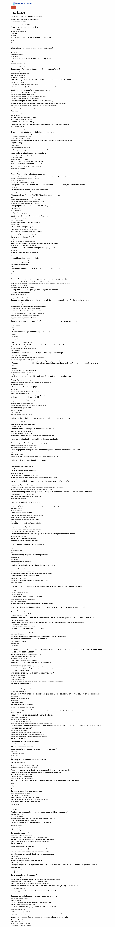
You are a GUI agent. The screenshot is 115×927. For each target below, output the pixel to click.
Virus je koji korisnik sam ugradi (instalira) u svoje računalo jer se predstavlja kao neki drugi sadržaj (35, 149)
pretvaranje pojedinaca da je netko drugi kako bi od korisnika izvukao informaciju (29, 837)
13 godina (13, 788)
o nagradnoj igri (14, 872)
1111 (12, 552)
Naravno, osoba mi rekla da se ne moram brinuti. (22, 433)
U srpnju (12, 464)
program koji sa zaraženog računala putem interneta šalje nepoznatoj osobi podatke (30, 841)
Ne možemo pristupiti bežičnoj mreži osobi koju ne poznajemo (25, 203)
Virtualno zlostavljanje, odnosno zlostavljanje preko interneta (25, 741)
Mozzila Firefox (14, 250)
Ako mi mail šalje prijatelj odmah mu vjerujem (21, 136)
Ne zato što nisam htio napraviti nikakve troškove (22, 721)
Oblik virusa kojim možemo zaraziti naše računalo (22, 746)
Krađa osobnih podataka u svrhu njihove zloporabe (23, 117)
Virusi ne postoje (14, 56)
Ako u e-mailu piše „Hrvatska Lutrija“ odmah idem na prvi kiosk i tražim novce (28, 134)
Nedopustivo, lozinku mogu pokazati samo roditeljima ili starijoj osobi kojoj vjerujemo (31, 573)
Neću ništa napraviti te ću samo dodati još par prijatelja (23, 904)
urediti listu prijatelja (15, 856)
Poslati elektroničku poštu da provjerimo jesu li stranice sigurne (25, 485)
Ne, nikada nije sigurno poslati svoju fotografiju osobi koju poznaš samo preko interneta (32, 435)
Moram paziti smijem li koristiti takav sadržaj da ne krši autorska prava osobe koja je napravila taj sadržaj (36, 913)
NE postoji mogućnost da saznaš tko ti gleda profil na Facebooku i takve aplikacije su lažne (33, 818)
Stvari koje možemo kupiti (16, 712)
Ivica (12, 44)
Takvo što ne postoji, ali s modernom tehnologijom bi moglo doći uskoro (27, 161)
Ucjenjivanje (13, 334)
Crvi (11, 757)
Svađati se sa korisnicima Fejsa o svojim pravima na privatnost (25, 391)
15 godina (13, 783)
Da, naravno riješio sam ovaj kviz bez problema (21, 665)
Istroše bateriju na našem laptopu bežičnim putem (22, 191)
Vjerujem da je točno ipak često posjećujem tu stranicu (23, 626)
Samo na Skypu (14, 806)
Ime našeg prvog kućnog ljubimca (18, 180)
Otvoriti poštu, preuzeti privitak (17, 542)
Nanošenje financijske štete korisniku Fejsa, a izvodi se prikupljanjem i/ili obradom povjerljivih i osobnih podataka (38, 344)
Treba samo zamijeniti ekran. (17, 220)
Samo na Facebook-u (15, 804)
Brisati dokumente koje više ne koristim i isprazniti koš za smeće (25, 531)
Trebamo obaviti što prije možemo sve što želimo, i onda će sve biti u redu (27, 201)
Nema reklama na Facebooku (17, 634)
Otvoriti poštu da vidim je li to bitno (18, 536)
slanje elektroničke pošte (16, 829)
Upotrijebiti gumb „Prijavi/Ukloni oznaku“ (21, 380)
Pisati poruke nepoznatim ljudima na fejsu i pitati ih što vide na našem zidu (27, 357)
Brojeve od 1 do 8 (15, 171)
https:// (12, 271)
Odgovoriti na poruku (15, 422)
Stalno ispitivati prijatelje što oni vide (19, 355)
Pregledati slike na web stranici (18, 675)
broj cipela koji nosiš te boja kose (18, 691)
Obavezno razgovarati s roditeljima (19, 611)
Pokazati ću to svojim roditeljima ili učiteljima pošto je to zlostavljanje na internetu (31, 902)
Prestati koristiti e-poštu (16, 426)
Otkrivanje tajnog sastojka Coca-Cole (19, 346)
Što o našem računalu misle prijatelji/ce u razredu (22, 213)
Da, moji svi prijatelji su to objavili (18, 601)
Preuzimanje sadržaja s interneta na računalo (21, 743)
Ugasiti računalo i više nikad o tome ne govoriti (21, 925)
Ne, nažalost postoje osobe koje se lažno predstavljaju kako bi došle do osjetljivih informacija (33, 890)
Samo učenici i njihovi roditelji (17, 416)
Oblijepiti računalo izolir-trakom (18, 75)
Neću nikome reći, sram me (17, 921)
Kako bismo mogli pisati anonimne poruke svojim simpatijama (25, 315)
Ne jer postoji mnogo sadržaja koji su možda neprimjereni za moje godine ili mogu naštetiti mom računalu (36, 668)
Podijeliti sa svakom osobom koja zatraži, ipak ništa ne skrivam (25, 519)
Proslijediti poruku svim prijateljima (18, 421)
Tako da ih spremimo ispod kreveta (18, 294)
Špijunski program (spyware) (17, 753)
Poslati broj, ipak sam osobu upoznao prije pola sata (22, 494)
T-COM (12, 275)
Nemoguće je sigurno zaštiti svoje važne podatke (22, 297)
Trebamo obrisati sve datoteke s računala (20, 304)
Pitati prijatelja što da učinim (17, 702)
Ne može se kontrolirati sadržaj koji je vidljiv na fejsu (22, 359)
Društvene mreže (15, 643)
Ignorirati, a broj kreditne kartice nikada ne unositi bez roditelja (26, 732)
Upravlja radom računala (16, 582)
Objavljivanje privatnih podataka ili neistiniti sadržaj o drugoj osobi (25, 765)
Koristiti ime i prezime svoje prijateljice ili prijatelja (22, 403)
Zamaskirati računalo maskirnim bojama (20, 73)
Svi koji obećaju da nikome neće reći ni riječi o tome (22, 372)
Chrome (12, 255)
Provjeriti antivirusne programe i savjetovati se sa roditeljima (25, 222)
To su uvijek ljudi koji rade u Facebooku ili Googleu (22, 287)
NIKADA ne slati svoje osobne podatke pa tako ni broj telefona (26, 496)
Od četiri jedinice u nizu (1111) (17, 510)
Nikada (12, 61)
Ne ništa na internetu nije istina (18, 605)
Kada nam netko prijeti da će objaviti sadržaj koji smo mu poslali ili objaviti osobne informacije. (34, 477)
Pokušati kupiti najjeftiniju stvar (18, 679)
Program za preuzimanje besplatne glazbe (20, 793)
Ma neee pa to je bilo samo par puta (19, 717)
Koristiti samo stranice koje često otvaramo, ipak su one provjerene (26, 527)
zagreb (12, 547)
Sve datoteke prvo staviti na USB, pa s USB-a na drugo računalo (25, 308)
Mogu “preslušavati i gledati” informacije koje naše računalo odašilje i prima (29, 189)
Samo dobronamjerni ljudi (16, 410)
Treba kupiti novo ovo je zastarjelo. (18, 218)
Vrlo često (13, 65)
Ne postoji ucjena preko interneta (18, 479)
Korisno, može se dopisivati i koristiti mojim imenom (22, 571)
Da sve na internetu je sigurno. (17, 82)
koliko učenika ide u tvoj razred (18, 689)
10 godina (13, 785)
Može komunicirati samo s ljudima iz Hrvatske (21, 23)
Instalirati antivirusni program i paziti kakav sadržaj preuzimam (26, 529)
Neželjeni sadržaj (14, 647)
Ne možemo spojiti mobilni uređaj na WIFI (20, 24)
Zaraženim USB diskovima (17, 29)
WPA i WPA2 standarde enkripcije (19, 170)
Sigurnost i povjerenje (16, 325)
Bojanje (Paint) (14, 755)
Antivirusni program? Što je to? (18, 66)
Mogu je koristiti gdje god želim (18, 909)
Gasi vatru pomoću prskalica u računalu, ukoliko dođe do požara (25, 233)
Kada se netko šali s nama (17, 473)
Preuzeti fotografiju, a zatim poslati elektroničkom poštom (24, 660)
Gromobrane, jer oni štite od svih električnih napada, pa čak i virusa (26, 166)
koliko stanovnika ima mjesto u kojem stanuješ (21, 688)
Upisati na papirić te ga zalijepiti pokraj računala (21, 521)
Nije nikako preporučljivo (16, 157)
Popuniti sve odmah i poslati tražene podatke (21, 484)
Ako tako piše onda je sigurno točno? (19, 624)
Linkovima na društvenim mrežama (18, 31)
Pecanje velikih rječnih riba (17, 113)
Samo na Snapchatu (15, 807)
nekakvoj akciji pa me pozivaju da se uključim (21, 871)
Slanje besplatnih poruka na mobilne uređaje (21, 795)
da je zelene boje (14, 559)
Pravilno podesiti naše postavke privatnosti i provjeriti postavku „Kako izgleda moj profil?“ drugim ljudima (37, 361)
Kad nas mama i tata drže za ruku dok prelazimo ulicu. (23, 241)
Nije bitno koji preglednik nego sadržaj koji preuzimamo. (24, 252)
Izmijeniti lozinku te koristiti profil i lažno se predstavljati (23, 447)
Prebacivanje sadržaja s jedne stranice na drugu (21, 709)
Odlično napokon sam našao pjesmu (19, 730)
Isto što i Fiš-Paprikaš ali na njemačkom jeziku (21, 119)
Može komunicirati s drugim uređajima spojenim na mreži (25, 19)
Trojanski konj (14, 751)
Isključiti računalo (14, 700)
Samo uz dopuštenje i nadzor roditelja (20, 264)
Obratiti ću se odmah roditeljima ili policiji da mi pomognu (25, 919)
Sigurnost (13, 323)
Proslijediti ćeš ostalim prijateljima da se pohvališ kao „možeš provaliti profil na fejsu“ (30, 443)
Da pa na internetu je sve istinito (18, 888)
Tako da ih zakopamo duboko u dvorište (20, 296)
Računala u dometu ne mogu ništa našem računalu (22, 192)
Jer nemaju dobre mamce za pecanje (19, 128)
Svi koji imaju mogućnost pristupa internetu (21, 414)
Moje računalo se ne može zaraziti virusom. (20, 87)
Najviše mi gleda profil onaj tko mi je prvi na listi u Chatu (23, 820)
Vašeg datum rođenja (15, 505)
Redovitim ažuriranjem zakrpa (18, 77)
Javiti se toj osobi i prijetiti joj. (17, 454)
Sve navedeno (14, 35)
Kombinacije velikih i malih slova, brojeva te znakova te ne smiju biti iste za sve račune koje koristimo (35, 506)
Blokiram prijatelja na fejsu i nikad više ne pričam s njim (23, 108)
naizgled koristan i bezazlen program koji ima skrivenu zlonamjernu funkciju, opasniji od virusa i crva (35, 879)
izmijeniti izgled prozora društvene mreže (20, 858)
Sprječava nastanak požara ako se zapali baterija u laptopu (24, 229)
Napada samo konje (15, 145)
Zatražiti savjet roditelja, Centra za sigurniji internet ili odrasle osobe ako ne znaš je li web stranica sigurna (36, 681)
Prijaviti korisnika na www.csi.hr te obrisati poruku (23, 424)
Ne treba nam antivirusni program (18, 63)
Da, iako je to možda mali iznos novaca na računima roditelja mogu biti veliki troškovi (31, 723)
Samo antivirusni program (16, 594)
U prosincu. (13, 468)
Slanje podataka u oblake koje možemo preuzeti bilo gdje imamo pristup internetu (29, 799)
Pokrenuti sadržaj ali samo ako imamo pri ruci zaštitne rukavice (25, 98)
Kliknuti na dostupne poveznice (18, 677)
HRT (12, 273)
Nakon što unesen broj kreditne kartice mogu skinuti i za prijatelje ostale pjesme (29, 736)
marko (12, 548)
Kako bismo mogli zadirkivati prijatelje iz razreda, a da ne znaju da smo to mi (28, 313)
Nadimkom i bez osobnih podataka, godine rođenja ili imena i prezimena (28, 400)
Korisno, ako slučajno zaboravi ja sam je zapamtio (22, 569)
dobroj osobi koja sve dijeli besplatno (19, 869)
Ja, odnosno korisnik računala (18, 589)
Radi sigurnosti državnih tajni (17, 319)
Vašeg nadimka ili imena (16, 508)
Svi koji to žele (14, 368)
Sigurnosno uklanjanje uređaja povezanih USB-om (22, 584)
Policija (12, 329)
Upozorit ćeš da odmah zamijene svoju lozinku (22, 442)
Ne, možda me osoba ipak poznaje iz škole (20, 437)
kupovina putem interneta (16, 825)
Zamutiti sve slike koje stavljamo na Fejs (20, 393)
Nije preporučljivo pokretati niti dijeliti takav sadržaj (23, 92)
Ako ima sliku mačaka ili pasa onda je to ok (20, 892)
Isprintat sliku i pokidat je (16, 379)
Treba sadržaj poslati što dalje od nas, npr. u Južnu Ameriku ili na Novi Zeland (28, 96)
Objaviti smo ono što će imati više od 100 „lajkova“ (22, 774)
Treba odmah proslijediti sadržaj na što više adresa (22, 94)
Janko (12, 45)
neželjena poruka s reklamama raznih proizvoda (21, 835)
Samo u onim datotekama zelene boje (19, 50)
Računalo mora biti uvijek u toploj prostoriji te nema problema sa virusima (27, 526)
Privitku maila (14, 33)
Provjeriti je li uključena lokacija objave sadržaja (21, 776)
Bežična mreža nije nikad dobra (18, 168)
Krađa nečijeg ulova (15, 115)
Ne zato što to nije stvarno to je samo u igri (20, 719)
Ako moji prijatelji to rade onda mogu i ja (20, 670)
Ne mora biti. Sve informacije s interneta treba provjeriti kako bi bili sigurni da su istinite (32, 603)
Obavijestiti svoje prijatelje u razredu (19, 658)
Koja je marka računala (16, 208)
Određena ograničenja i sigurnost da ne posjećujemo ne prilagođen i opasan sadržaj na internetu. (34, 243)
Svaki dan (13, 463)
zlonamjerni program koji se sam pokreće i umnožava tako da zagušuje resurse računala (32, 839)
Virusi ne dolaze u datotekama (17, 54)
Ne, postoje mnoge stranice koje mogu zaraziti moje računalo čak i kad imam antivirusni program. (34, 86)
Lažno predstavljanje (15, 339)
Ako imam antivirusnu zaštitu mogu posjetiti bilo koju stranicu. (25, 84)
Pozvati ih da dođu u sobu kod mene (19, 615)
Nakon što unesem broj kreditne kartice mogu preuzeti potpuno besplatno (27, 734)
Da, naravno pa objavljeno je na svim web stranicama (23, 599)
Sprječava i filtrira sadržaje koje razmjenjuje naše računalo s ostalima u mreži (29, 580)
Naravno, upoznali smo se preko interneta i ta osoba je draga (24, 431)
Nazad (13, 8)
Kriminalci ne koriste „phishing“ (18, 129)
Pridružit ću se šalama (16, 900)
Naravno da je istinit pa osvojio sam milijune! (21, 138)
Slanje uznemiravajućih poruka (18, 762)
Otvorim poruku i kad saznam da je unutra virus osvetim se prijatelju (26, 107)
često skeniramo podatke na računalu (19, 563)
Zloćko (12, 40)
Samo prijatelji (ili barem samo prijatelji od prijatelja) (23, 370)
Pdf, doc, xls (14, 52)
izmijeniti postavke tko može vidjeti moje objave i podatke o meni (26, 860)
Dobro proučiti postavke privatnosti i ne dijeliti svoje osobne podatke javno (29, 395)
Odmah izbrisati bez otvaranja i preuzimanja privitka (23, 538)
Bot (11, 42)
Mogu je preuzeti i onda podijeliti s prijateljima (21, 911)
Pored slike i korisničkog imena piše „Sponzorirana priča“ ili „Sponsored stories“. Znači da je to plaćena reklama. (38, 636)
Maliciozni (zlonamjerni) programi (18, 641)
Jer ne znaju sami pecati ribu (17, 126)
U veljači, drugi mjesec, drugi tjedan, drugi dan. (22, 466)
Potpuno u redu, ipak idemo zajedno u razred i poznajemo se (24, 568)
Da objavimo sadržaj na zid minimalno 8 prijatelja (22, 778)
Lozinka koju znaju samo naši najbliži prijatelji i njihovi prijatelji (25, 178)
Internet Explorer (14, 254)
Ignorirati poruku (14, 696)
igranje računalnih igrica (16, 827)
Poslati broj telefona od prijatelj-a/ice (19, 498)
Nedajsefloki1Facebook (16, 550)
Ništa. (12, 452)
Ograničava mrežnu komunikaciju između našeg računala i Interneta (27, 234)
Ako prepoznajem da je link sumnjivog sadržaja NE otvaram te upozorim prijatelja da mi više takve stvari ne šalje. (38, 103)
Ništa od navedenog (15, 350)
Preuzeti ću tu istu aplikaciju (17, 816)
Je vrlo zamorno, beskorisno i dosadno (19, 159)
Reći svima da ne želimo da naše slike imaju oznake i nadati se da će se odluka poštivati (31, 382)
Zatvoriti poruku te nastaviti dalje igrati (20, 698)
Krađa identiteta (14, 336)
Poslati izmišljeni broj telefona (17, 500)
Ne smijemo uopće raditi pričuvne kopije (20, 302)
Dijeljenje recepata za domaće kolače (20, 338)
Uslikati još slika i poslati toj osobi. (18, 458)
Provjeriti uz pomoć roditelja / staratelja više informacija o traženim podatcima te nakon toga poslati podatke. (37, 487)
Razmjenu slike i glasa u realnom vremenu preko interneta (25, 797)
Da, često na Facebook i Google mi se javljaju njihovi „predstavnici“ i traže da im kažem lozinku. (32, 281)
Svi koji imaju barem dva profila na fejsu (20, 374)
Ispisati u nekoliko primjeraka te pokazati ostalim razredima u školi (26, 654)
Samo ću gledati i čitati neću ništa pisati (19, 898)
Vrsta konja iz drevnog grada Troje (18, 150)
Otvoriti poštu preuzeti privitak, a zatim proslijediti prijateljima (24, 540)
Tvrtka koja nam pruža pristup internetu (19, 592)
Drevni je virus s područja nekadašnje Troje (20, 147)
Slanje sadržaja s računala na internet (19, 745)
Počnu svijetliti (14, 187)
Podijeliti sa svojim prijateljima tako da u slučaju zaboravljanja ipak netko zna (28, 515)
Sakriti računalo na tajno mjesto (18, 71)
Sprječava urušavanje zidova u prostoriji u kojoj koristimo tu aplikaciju (26, 231)
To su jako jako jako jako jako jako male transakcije (22, 707)
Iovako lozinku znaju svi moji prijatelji (19, 285)
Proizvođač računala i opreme (17, 590)
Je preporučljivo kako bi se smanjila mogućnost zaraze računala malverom (29, 155)
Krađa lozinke (14, 764)
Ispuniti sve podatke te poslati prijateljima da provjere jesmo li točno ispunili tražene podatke (31, 489)
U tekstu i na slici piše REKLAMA (18, 631)
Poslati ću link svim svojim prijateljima (19, 914)
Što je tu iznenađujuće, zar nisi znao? (19, 620)
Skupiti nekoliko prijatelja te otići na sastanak (21, 613)
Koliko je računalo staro (16, 210)
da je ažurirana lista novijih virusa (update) (21, 561)
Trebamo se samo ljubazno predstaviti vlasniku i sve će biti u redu (25, 199)
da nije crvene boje (15, 557)
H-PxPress (13, 277)
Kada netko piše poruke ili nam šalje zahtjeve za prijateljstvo (24, 475)
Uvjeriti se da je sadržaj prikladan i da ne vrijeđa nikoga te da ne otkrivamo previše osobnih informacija (36, 772)
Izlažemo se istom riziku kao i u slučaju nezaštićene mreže (25, 197)
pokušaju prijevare (15, 867)
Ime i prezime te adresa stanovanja (19, 686)
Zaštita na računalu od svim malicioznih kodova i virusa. (23, 245)
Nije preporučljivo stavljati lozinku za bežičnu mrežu (22, 182)
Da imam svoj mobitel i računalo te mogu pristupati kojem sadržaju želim (27, 667)
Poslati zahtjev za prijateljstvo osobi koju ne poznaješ (24, 767)
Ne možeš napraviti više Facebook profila (20, 893)
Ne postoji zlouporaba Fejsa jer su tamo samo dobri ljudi (23, 348)
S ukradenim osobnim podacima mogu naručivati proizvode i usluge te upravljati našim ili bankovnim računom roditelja (40, 124)
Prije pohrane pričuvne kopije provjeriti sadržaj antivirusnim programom (28, 306)
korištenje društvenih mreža (17, 830)
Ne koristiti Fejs (14, 389)
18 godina (13, 787)
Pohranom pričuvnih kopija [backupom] (20, 292)
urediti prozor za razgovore (17, 862)
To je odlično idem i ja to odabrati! (18, 814)
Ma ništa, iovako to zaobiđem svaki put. (19, 239)
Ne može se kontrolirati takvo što (18, 384)
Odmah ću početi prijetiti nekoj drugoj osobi (20, 923)
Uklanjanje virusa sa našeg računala (19, 578)
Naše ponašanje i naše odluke (18, 212)
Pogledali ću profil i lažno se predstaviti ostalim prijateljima (24, 445)
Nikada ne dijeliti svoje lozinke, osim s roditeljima (23, 517)
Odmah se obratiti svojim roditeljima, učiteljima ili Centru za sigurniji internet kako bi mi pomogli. (34, 456)
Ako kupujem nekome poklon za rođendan (20, 262)
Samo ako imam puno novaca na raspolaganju (21, 260)
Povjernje (13, 327)
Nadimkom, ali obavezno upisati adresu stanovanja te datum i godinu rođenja (28, 405)
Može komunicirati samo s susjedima (19, 21)
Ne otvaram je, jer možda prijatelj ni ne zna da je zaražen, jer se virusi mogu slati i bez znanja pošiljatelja (34, 105)
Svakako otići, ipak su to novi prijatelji (19, 610)
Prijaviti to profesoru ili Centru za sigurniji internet (23, 656)
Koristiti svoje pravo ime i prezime (18, 401)
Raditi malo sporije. (15, 224)
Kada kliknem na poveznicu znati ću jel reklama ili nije (23, 632)
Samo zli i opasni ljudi (15, 412)
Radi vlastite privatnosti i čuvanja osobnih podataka (23, 317)
